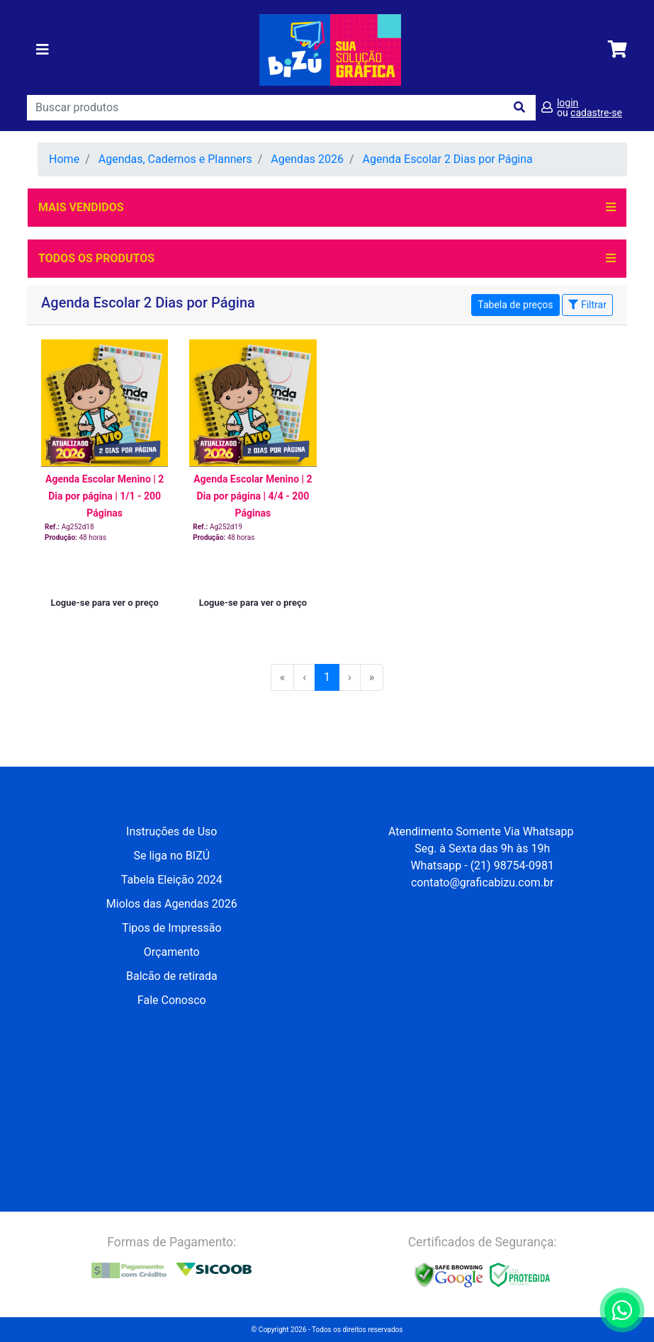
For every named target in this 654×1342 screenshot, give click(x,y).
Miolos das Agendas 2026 (171, 903)
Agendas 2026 (307, 159)
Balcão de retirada (172, 976)
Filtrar (587, 304)
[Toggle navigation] (42, 49)
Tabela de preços (515, 304)
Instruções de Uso (171, 831)
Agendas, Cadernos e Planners (175, 159)
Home (64, 159)
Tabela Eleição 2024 (171, 879)
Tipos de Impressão (172, 928)
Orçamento (172, 952)
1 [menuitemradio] (327, 677)
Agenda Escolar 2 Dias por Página (448, 159)
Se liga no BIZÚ (171, 855)
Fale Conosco (171, 1000)
